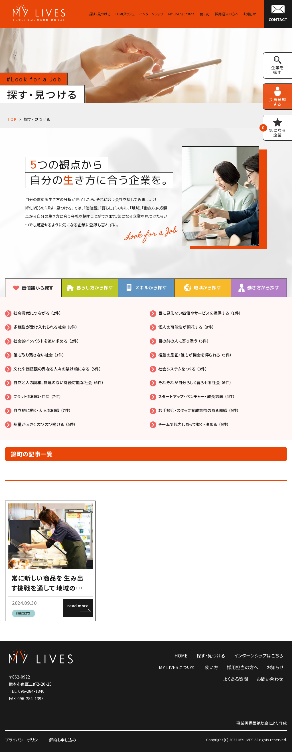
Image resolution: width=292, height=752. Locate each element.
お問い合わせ (270, 679)
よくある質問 (235, 679)
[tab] (33, 287)
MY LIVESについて (177, 667)
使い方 (211, 667)
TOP (11, 119)
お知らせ (275, 667)
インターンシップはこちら (258, 655)
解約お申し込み (62, 740)
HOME (181, 655)
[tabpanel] (146, 368)
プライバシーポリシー (23, 740)
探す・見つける (37, 119)
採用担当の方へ (242, 667)
